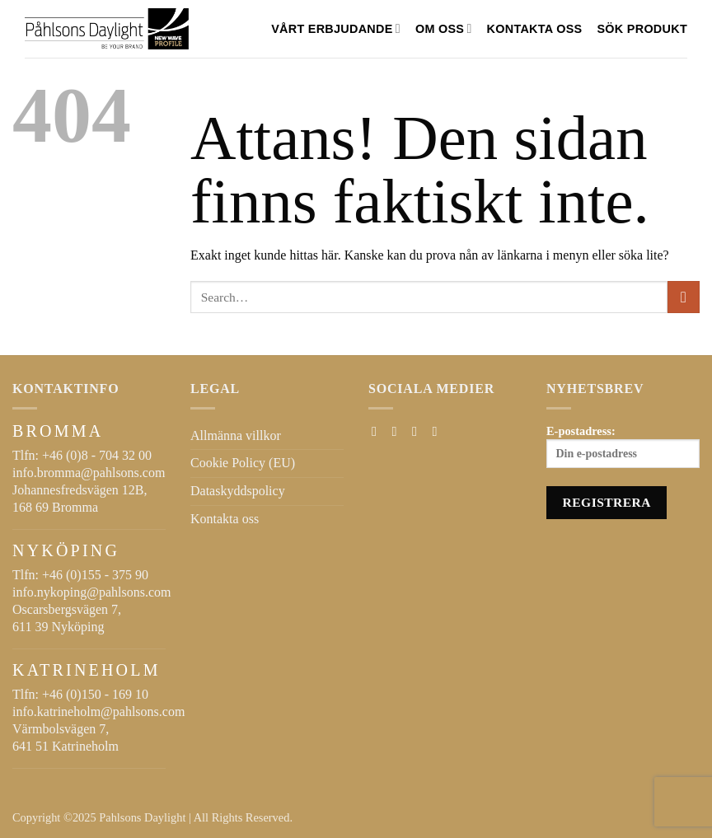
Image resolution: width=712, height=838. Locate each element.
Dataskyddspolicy (237, 491)
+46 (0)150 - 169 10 (95, 694)
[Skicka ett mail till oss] (418, 431)
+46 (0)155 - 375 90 (95, 575)
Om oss (443, 28)
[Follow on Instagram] (398, 431)
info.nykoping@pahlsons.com (91, 592)
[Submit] (684, 297)
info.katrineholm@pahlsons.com (98, 712)
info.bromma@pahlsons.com (88, 473)
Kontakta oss (535, 28)
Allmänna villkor (235, 435)
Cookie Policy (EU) (242, 463)
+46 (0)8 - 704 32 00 (97, 455)
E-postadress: (623, 446)
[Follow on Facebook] (378, 431)
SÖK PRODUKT (642, 28)
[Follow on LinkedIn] (438, 431)
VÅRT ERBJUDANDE (335, 28)
